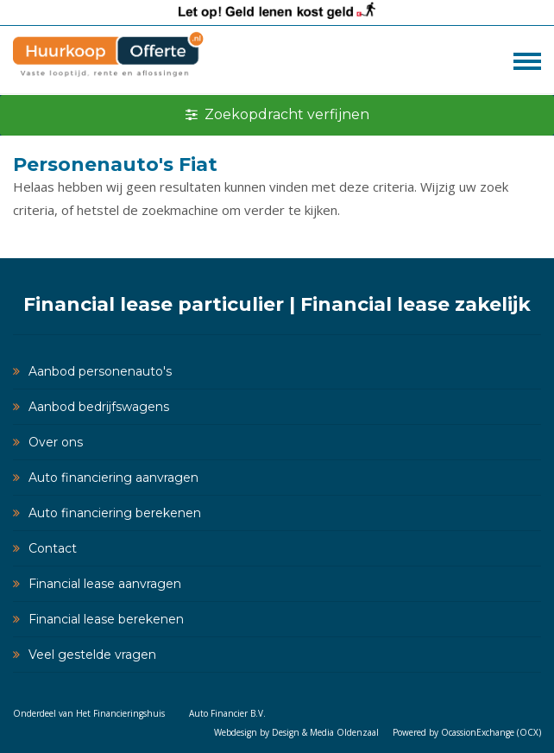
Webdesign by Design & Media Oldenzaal (296, 732)
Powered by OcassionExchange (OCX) (467, 732)
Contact (52, 548)
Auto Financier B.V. (227, 713)
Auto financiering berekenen (114, 513)
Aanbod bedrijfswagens (98, 406)
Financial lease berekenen (106, 619)
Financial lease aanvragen (104, 584)
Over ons (55, 442)
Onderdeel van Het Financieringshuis (89, 713)
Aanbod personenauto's (100, 371)
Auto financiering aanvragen (113, 477)
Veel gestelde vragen (92, 654)
